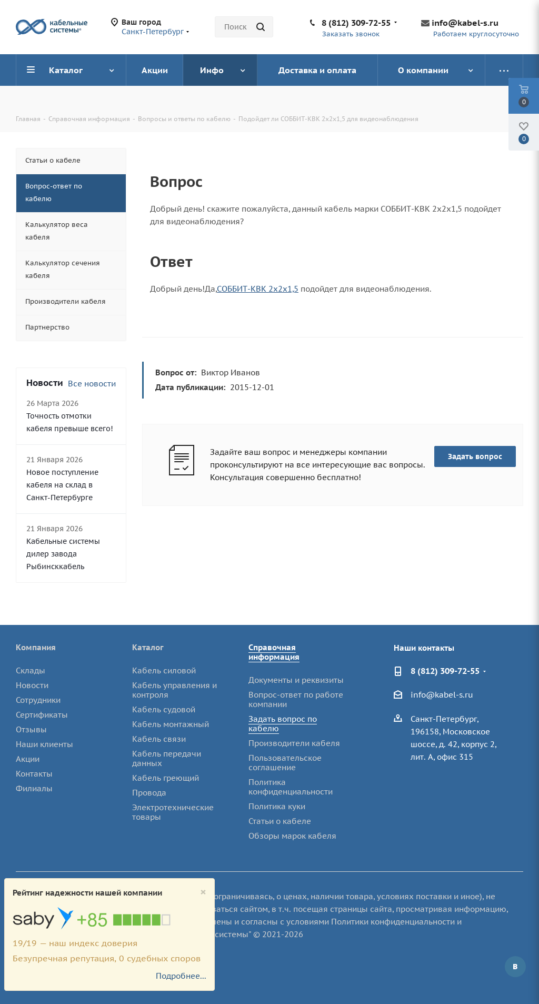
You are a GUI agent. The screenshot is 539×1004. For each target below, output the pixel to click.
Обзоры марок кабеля (292, 836)
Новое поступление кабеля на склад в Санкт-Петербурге (62, 485)
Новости (32, 685)
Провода (149, 793)
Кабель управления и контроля (174, 690)
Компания (36, 647)
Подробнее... (181, 976)
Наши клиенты (44, 744)
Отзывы (31, 729)
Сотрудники (38, 700)
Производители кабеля (294, 743)
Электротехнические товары (173, 812)
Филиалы (34, 788)
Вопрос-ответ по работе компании (295, 699)
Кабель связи (159, 739)
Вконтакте (515, 966)
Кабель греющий (165, 778)
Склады (30, 670)
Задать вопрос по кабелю (282, 723)
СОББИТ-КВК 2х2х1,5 (257, 289)
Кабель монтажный (170, 724)
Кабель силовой (164, 670)
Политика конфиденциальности (290, 787)
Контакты (34, 774)
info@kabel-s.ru (465, 22)
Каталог (148, 647)
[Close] (203, 892)
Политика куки (276, 806)
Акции (27, 759)
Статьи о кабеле (279, 821)
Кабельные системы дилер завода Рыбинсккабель (63, 553)
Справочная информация (274, 652)
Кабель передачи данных (166, 758)
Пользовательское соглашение (285, 762)
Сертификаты (42, 715)
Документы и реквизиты (296, 680)
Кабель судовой (163, 709)
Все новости (92, 384)
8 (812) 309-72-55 (356, 22)
